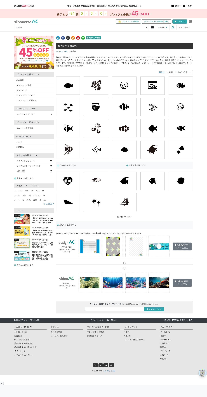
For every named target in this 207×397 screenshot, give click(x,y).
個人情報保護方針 (21, 339)
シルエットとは (20, 332)
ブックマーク (21, 90)
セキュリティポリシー (23, 355)
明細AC (163, 359)
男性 (27, 190)
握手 (35, 200)
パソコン (37, 195)
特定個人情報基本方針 (23, 343)
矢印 (29, 200)
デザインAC (165, 351)
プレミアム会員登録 (128, 21)
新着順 (161, 72)
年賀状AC (164, 343)
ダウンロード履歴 (23, 85)
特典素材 (20, 80)
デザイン (16, 239)
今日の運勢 (34, 171)
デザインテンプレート (34, 161)
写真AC (163, 336)
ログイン (180, 21)
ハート (17, 200)
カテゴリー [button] (184, 27)
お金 (24, 195)
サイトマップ (19, 351)
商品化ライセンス (94, 336)
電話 (38, 190)
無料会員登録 (56, 332)
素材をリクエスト (154, 309)
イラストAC (165, 332)
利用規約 (20, 147)
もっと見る (48, 204)
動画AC (163, 347)
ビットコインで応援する (26, 100)
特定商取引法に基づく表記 (25, 347)
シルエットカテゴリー (34, 114)
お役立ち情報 (17, 215)
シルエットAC (62, 51)
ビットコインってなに (25, 95)
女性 (20, 190)
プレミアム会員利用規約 (134, 339)
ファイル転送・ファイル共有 (34, 166)
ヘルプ (19, 142)
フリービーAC (166, 339)
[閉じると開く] (2, 383)
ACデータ (164, 355)
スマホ (17, 195)
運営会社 (18, 336)
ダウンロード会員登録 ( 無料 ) (156, 21)
